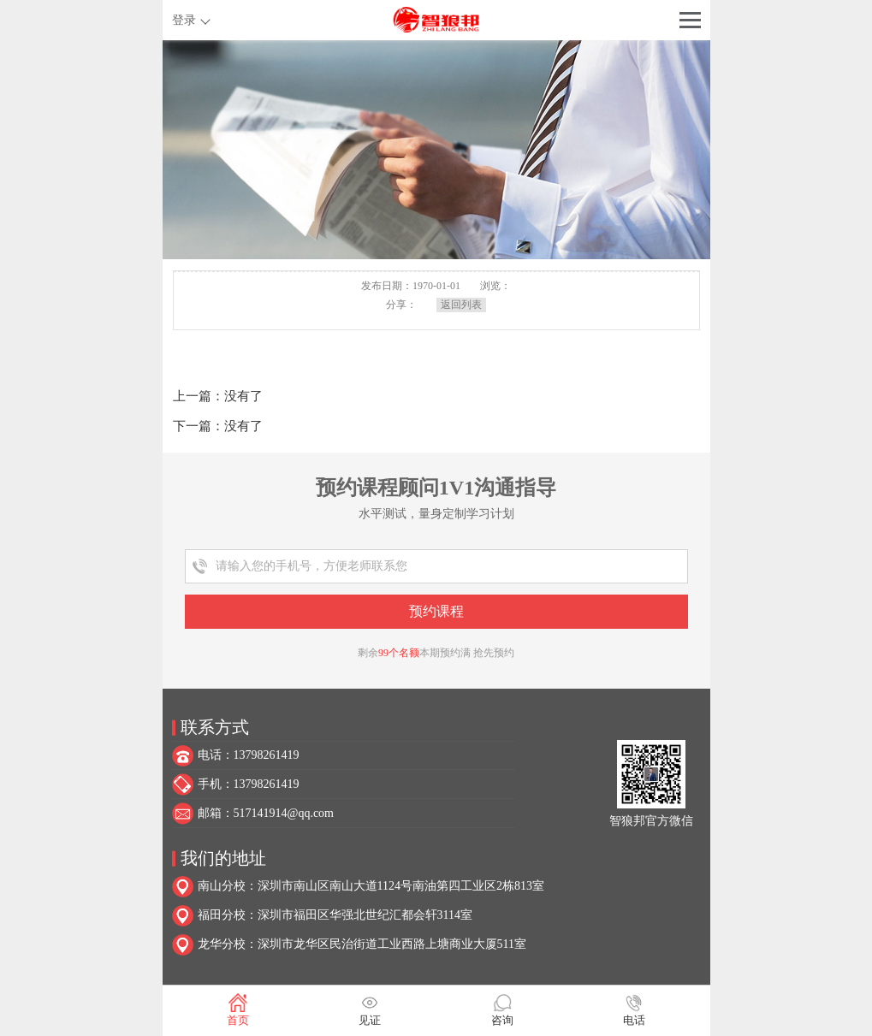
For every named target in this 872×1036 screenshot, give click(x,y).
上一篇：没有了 (218, 396)
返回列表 (461, 305)
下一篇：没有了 (218, 426)
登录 (184, 20)
